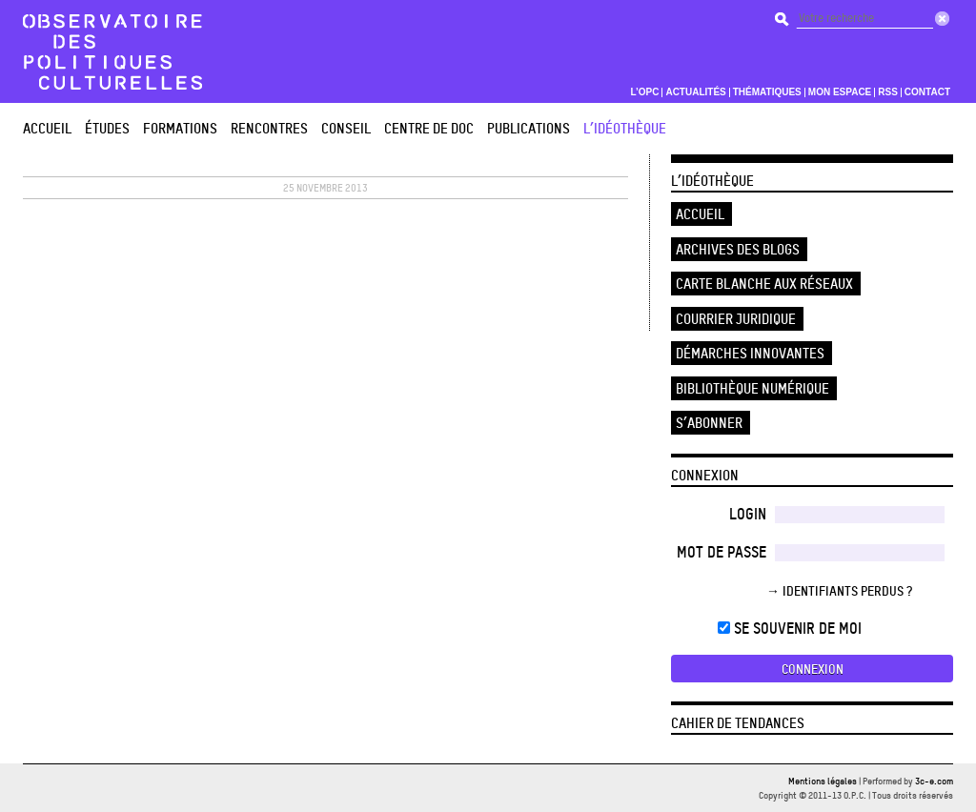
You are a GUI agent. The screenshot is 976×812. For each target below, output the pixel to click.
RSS (888, 92)
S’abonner (709, 423)
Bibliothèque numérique (752, 388)
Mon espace (840, 92)
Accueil (47, 128)
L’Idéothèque (624, 128)
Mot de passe (721, 551)
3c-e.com (934, 780)
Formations (180, 128)
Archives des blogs (738, 249)
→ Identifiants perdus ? (839, 590)
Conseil (346, 128)
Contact (927, 92)
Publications (528, 128)
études (107, 128)
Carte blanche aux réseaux (764, 283)
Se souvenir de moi (790, 628)
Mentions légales (822, 780)
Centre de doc (429, 128)
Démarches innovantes (750, 353)
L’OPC (644, 92)
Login (747, 513)
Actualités (695, 92)
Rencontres (269, 128)
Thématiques (767, 92)
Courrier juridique (736, 319)
